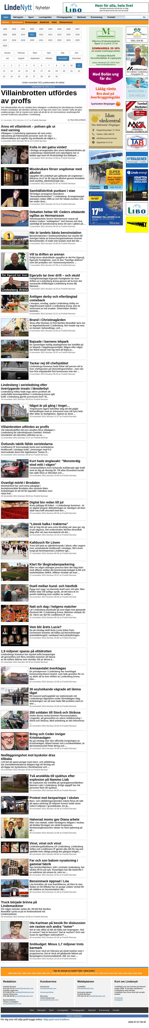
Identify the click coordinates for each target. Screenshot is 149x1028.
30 (56, 76)
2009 (14, 35)
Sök (144, 17)
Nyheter (5, 22)
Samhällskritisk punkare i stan (52, 190)
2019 (23, 40)
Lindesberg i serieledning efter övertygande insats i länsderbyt (25, 386)
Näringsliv (18, 17)
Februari (21, 53)
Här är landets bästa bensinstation (55, 232)
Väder (54, 22)
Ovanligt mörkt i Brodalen (20, 482)
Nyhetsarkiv (17, 22)
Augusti (21, 58)
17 (41, 71)
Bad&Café (44, 22)
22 (79, 71)
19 (56, 71)
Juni (76, 53)
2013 (50, 35)
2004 (50, 29)
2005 (59, 29)
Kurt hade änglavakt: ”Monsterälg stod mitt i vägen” (54, 462)
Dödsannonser (66, 22)
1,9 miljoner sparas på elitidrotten (26, 651)
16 (34, 71)
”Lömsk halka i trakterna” (48, 524)
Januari (7, 53)
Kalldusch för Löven (44, 542)
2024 (68, 40)
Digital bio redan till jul (46, 502)
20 (64, 71)
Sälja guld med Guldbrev (56, 1019)
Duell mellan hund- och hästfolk (53, 586)
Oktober (48, 58)
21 (71, 71)
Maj (62, 53)
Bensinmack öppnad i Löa (49, 881)
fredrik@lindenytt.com (24, 988)
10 (71, 65)
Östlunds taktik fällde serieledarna (27, 444)
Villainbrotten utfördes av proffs (39, 97)
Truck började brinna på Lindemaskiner (19, 904)
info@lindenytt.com (48, 988)
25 (19, 76)
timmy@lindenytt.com (12, 1004)
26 (27, 76)
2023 (59, 40)
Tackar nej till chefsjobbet (48, 363)
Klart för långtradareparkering (51, 564)
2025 (77, 40)
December (76, 58)
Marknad (81, 17)
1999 (5, 29)
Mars (35, 53)
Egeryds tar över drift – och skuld (54, 275)
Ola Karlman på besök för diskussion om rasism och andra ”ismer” (57, 924)
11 (79, 65)
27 (34, 76)
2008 (5, 35)
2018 (14, 40)
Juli (7, 58)
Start (5, 17)
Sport (31, 17)
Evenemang (96, 17)
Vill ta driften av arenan (46, 254)
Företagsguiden (64, 17)
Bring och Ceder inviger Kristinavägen (47, 735)
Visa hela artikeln (77, 120)
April (49, 53)
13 (12, 71)
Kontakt (111, 17)
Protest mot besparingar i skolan (54, 797)
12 (4, 71)
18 (49, 71)
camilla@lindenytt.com (24, 992)
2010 (23, 35)
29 (49, 76)
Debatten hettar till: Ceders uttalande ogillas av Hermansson (57, 213)
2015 (68, 35)
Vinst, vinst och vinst (45, 843)
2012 (41, 35)
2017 (5, 40)
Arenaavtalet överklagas (47, 668)
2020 (32, 40)
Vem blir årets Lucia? (45, 627)
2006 (68, 29)
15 (27, 71)
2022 (50, 40)
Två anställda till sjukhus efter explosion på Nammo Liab (52, 777)
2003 (41, 29)
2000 (14, 29)
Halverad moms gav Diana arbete (54, 819)
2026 (5, 46)
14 (19, 71)
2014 (59, 35)
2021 (41, 40)
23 (4, 76)
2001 (23, 29)
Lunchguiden (45, 17)
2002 (32, 29)
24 (12, 76)
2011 (32, 35)
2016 (77, 35)
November (62, 58)
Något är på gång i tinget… (49, 405)
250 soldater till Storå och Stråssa (54, 712)
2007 (77, 29)
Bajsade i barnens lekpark (49, 341)
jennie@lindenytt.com (24, 996)
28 (41, 76)
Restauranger (31, 22)
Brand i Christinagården (47, 320)
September (35, 58)
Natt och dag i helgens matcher (53, 606)
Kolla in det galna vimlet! (48, 147)
